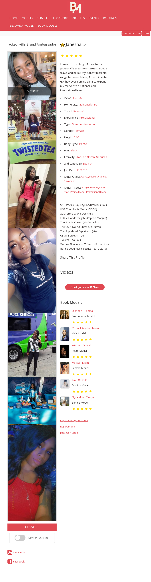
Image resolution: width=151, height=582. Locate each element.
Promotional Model (83, 316)
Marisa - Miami (80, 362)
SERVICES (43, 18)
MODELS (27, 18)
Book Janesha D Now (85, 287)
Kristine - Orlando (82, 345)
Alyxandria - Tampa (83, 397)
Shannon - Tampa (82, 311)
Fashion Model (80, 385)
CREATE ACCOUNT (131, 33)
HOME (13, 18)
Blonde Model (80, 402)
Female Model (80, 368)
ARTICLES (78, 18)
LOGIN (146, 33)
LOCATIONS (60, 18)
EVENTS (94, 18)
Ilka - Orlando (80, 380)
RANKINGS (110, 18)
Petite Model (79, 350)
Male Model (79, 333)
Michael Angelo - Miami (85, 328)
